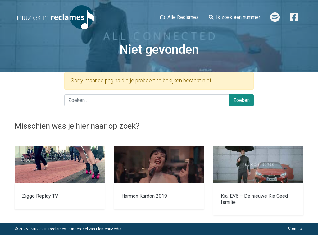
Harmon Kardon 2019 (144, 196)
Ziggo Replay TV (40, 196)
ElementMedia (108, 229)
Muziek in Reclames (48, 229)
